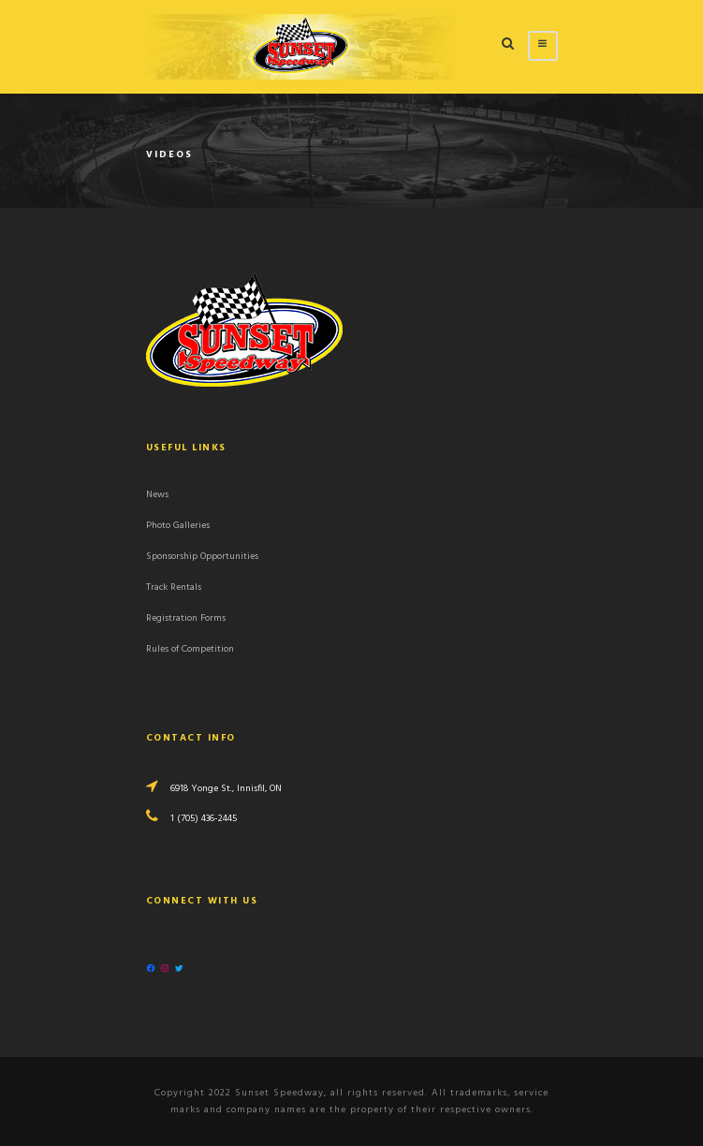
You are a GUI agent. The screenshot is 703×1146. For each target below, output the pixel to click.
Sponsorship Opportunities (202, 557)
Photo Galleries (178, 526)
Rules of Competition (190, 649)
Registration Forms (186, 618)
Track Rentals (173, 587)
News (157, 495)
